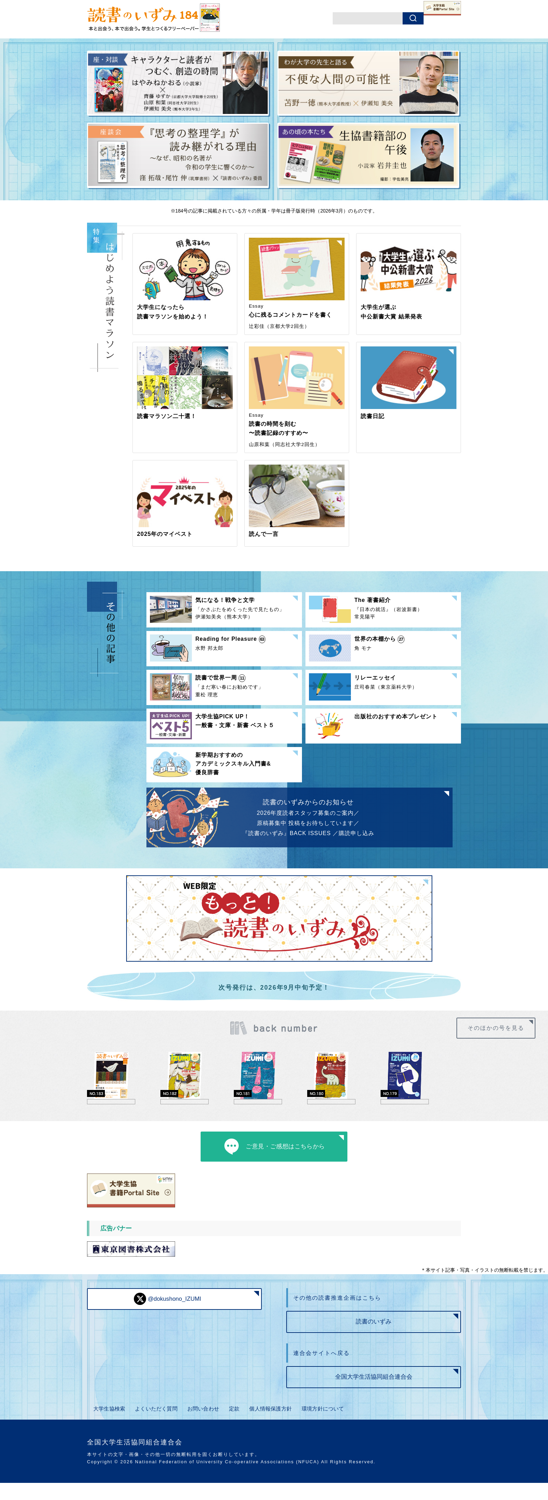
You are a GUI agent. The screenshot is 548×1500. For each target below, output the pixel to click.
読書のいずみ (374, 1337)
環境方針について (329, 1428)
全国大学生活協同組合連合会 (374, 1396)
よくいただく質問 (157, 1428)
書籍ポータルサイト (426, 19)
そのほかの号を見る (501, 1034)
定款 (237, 1428)
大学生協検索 (108, 1428)
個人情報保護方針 (274, 1428)
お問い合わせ (206, 1428)
